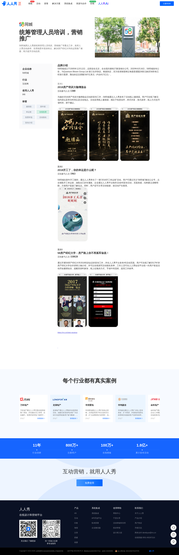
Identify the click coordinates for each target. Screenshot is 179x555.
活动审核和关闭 (119, 523)
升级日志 (138, 528)
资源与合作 (81, 3)
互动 (76, 518)
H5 (75, 513)
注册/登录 (167, 4)
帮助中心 (116, 513)
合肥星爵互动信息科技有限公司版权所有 (49, 551)
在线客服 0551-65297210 (145, 537)
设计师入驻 (117, 533)
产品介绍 (138, 518)
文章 (76, 533)
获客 (46, 3)
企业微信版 (96, 528)
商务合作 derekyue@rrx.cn (145, 533)
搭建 (76, 537)
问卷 (76, 523)
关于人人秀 (139, 513)
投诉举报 (116, 528)
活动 (38, 3)
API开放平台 (97, 518)
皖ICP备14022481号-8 (75, 551)
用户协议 (138, 523)
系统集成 (68, 3)
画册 (76, 542)
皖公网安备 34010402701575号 (127, 551)
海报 (76, 528)
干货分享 (116, 518)
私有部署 (95, 523)
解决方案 (56, 3)
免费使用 (89, 483)
